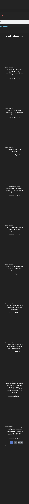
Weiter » (20, 442)
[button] (14, 10)
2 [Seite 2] (15, 442)
